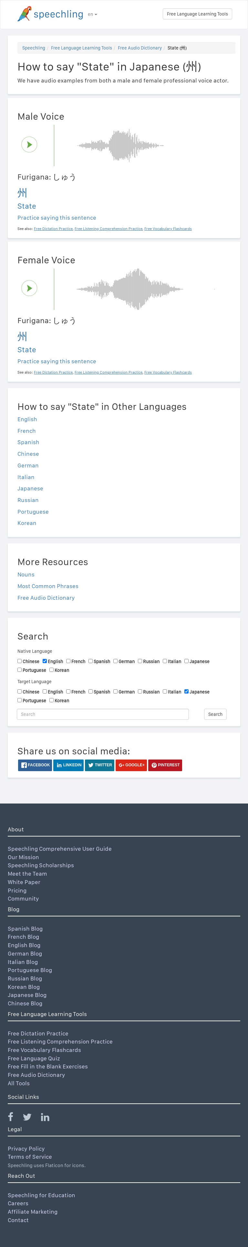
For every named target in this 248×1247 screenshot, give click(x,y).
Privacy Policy (26, 1148)
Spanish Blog (25, 928)
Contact (18, 1220)
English (27, 419)
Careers (18, 1203)
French (26, 430)
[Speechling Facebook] (14, 1118)
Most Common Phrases (47, 586)
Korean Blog (24, 986)
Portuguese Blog (30, 970)
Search (215, 714)
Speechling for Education (41, 1195)
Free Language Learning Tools (197, 13)
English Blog (24, 945)
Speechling (33, 47)
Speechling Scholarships (41, 865)
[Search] (103, 714)
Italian (26, 477)
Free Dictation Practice (38, 1033)
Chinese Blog (25, 1003)
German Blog (25, 953)
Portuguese (33, 511)
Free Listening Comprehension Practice (60, 1041)
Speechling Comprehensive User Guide (60, 848)
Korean (26, 523)
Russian (28, 500)
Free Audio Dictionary (140, 47)
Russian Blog (25, 978)
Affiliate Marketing (32, 1211)
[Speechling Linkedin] (49, 1118)
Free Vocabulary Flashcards (44, 1049)
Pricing (17, 890)
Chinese (28, 453)
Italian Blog (23, 961)
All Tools (19, 1083)
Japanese (30, 488)
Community (23, 898)
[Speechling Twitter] (31, 1118)
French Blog (23, 936)
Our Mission (23, 857)
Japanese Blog (27, 994)
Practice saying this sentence (56, 217)
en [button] (92, 14)
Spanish (28, 442)
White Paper (24, 882)
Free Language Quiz (34, 1058)
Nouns (26, 574)
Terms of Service (30, 1156)
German (28, 465)
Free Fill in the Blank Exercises (48, 1066)
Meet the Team (27, 873)
